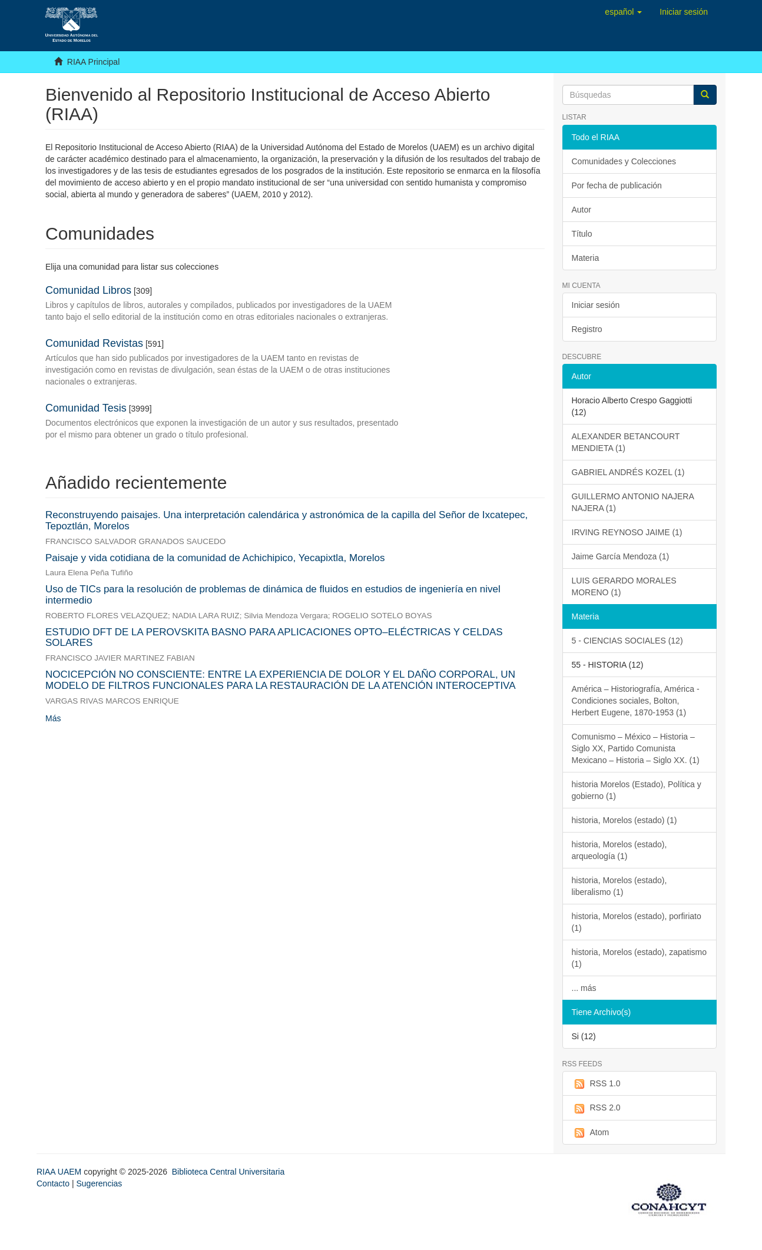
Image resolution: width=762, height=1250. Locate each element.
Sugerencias (99, 1183)
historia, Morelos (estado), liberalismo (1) (619, 886)
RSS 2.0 (596, 1108)
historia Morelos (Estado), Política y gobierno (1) (636, 790)
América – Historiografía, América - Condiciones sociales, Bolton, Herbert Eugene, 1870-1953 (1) (636, 700)
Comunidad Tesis (86, 408)
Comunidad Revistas (94, 343)
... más (584, 988)
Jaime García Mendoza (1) (621, 556)
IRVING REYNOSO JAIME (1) (627, 532)
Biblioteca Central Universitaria (228, 1171)
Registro (587, 329)
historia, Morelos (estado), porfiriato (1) (636, 922)
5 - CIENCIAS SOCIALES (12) (627, 640)
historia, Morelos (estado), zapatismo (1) (639, 958)
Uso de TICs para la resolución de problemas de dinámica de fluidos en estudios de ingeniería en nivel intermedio (273, 594)
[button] (623, 12)
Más (53, 718)
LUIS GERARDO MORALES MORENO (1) (624, 586)
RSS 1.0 (596, 1084)
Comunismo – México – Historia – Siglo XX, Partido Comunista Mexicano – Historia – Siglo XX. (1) (636, 748)
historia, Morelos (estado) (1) (624, 820)
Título (582, 233)
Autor (581, 209)
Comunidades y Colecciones (624, 161)
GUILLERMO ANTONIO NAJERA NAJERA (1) (633, 502)
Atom (590, 1133)
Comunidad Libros (88, 290)
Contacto (53, 1183)
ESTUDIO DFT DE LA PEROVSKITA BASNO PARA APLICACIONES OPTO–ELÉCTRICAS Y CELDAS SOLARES (274, 637)
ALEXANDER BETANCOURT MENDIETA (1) (626, 442)
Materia (585, 258)
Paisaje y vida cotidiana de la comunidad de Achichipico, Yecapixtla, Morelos (215, 557)
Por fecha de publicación (617, 185)
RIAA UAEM (60, 1171)
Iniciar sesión (596, 305)
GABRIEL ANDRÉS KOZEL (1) (628, 472)
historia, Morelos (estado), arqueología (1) (619, 850)
